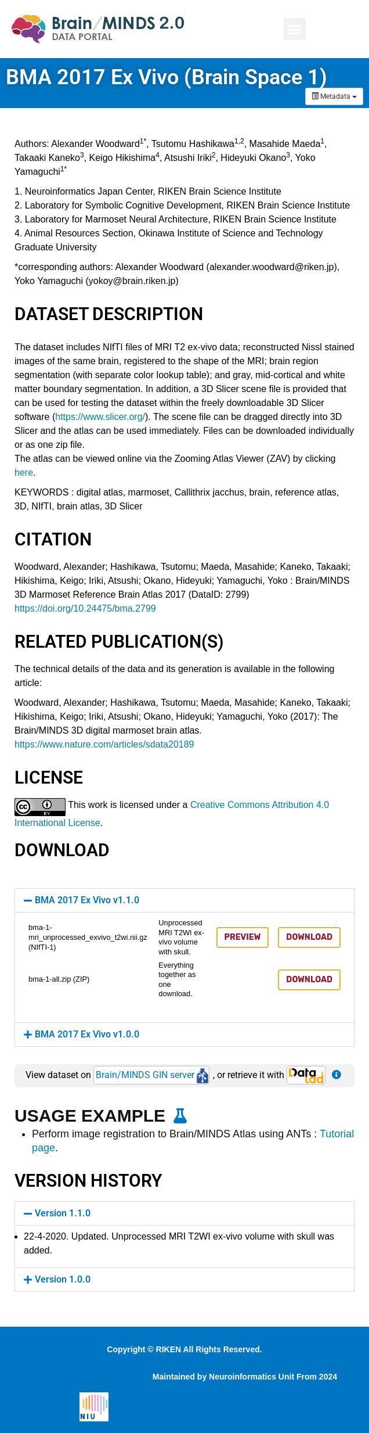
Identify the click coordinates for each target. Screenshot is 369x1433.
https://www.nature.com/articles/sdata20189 (104, 744)
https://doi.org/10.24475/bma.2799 (85, 608)
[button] (295, 29)
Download (309, 937)
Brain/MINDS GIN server (152, 1074)
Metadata (334, 96)
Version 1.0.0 (63, 1279)
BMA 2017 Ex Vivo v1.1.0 (87, 900)
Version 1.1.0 (63, 1213)
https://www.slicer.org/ (100, 417)
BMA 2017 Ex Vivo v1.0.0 (87, 1034)
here (24, 472)
